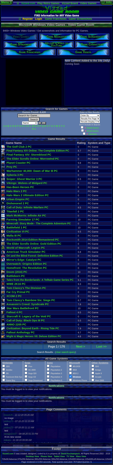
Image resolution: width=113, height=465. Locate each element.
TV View (70, 456)
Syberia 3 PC (14, 174)
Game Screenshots (80, 18)
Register (28, 18)
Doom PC (16, 271)
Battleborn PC (15, 275)
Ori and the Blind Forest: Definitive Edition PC (34, 255)
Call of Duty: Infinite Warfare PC (27, 207)
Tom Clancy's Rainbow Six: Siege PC (30, 300)
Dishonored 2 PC (17, 203)
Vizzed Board (70, 3)
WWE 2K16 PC (15, 283)
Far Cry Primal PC (18, 292)
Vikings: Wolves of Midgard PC (26, 183)
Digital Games (93, 128)
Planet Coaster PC (18, 162)
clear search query (65, 352)
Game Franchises (56, 18)
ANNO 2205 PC (16, 324)
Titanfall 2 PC (15, 211)
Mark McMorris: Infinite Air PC (26, 215)
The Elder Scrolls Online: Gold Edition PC (33, 243)
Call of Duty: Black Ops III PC (25, 320)
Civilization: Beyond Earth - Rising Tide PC (32, 328)
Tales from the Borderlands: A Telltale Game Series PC (39, 279)
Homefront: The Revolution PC (26, 267)
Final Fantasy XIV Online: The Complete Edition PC (37, 150)
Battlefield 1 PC (16, 227)
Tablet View (59, 456)
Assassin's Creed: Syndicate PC (27, 304)
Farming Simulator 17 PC (22, 219)
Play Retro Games (48, 3)
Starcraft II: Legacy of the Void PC (28, 316)
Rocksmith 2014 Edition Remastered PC (32, 239)
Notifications (56, 385)
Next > (80, 346)
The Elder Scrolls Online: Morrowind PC (32, 158)
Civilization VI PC (17, 231)
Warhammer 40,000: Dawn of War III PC (32, 170)
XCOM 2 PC (14, 296)
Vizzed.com (28, 3)
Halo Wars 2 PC (16, 191)
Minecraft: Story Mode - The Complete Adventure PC (38, 223)
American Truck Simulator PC (25, 251)
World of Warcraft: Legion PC (25, 247)
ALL (34, 128)
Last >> (101, 346)
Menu (6, 2)
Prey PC (11, 166)
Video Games (88, 3)
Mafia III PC (13, 235)
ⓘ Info (107, 2)
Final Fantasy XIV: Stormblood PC (28, 154)
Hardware (92, 134)
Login (38, 18)
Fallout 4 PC (14, 312)
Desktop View (32, 456)
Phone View (46, 456)
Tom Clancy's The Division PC (26, 287)
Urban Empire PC (17, 199)
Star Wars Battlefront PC (22, 308)
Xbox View (81, 456)
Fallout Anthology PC (20, 332)
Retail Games (92, 131)
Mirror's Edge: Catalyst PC (23, 259)
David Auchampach (70, 453)
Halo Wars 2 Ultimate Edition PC (27, 195)
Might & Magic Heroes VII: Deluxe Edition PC (33, 336)
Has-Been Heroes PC (20, 187)
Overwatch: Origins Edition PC (26, 263)
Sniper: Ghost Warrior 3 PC (24, 179)
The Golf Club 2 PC (19, 146)
